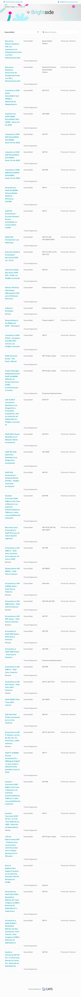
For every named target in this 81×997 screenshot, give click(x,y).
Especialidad (22, 32)
